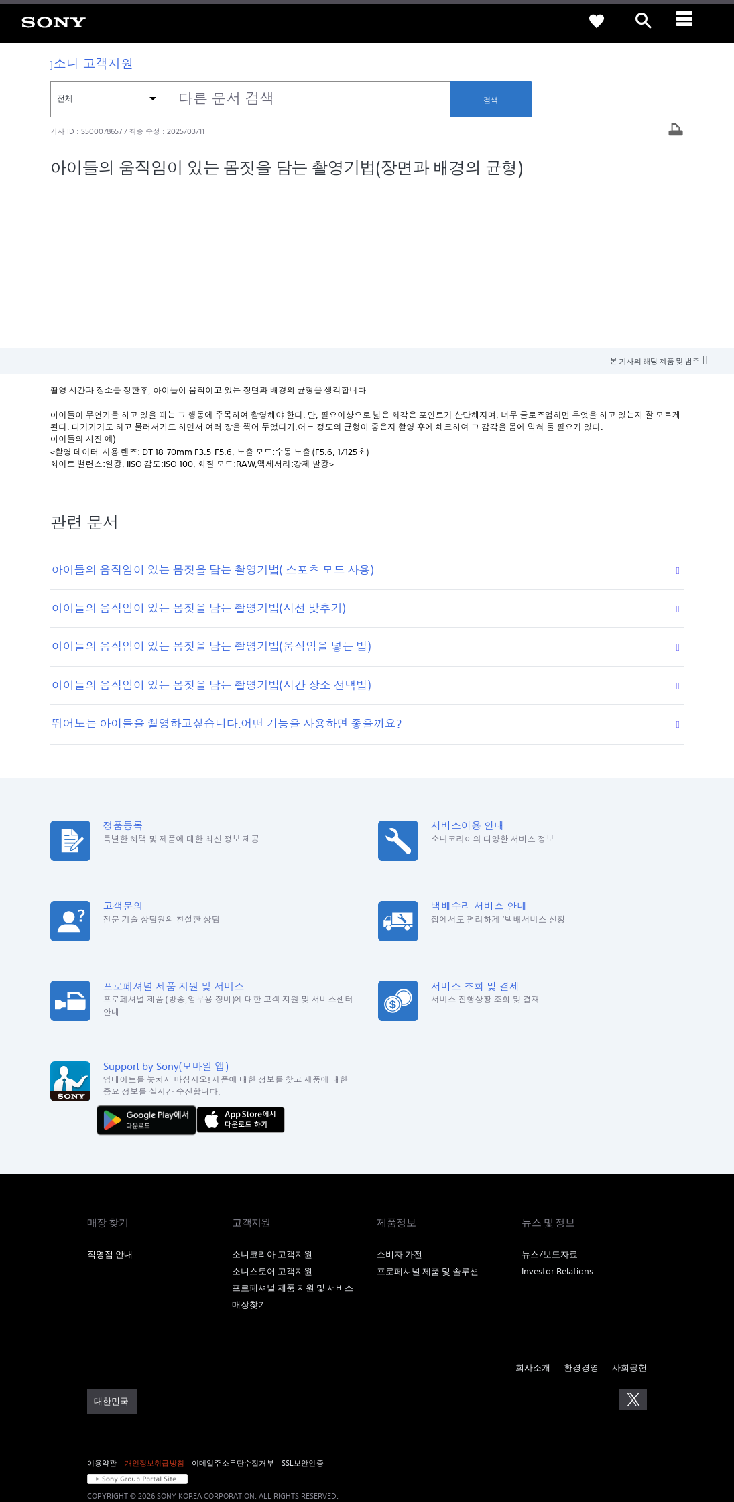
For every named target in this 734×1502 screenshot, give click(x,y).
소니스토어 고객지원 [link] (272, 1110)
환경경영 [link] (581, 1207)
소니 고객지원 (92, 63)
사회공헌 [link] (629, 1207)
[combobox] (250, 99)
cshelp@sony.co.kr (270, 1431)
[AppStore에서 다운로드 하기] (240, 959)
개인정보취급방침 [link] (154, 1302)
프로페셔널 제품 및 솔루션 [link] (428, 1110)
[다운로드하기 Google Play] (150, 959)
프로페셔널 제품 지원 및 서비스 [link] (292, 1127)
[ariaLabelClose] (690, 21)
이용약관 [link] (102, 1302)
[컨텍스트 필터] (107, 99)
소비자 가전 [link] (399, 1094)
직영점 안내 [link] (110, 1094)
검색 (490, 100)
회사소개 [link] (532, 1207)
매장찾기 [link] (249, 1144)
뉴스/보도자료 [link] (550, 1094)
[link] (53, 21)
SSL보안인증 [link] (303, 1302)
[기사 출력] (676, 131)
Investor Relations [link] (557, 1110)
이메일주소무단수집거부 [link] (233, 1302)
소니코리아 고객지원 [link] (272, 1094)
